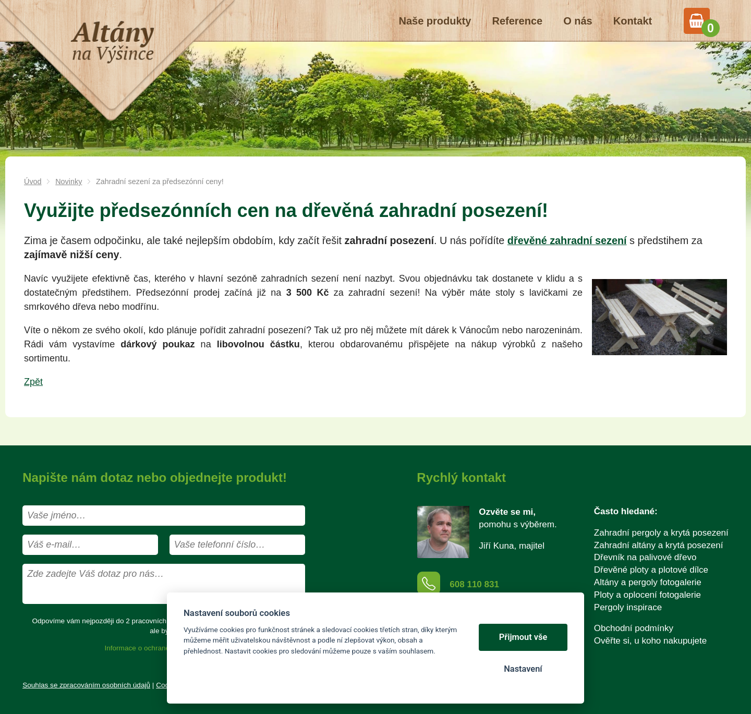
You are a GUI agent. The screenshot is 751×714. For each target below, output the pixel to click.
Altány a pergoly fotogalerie (647, 582)
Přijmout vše (523, 637)
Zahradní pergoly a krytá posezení (661, 533)
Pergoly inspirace (628, 607)
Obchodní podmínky (633, 628)
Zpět (33, 382)
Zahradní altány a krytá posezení (658, 545)
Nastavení (523, 669)
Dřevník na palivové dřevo (645, 557)
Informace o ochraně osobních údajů (162, 648)
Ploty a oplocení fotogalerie (647, 595)
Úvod (33, 181)
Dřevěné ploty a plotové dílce (651, 570)
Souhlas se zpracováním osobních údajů (86, 685)
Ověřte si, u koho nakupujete (650, 641)
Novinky (68, 181)
